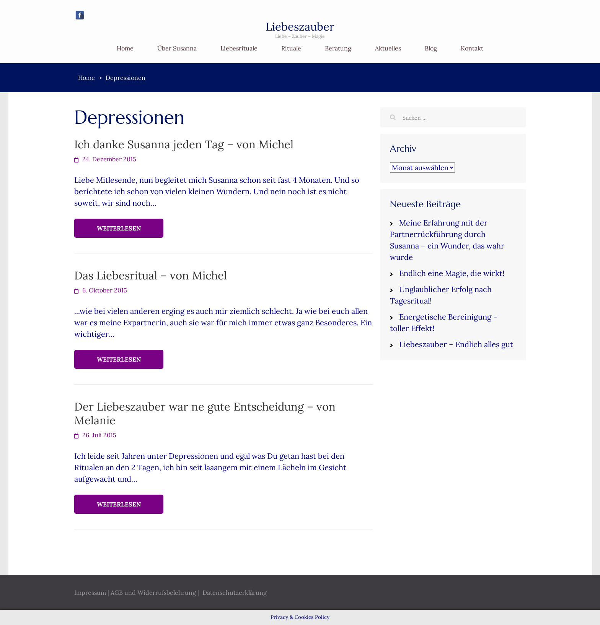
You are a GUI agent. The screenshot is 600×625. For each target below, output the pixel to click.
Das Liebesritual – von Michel (150, 275)
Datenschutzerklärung (234, 592)
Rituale (291, 48)
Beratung (338, 48)
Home (125, 48)
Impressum (90, 592)
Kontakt (472, 48)
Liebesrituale (239, 48)
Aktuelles (388, 48)
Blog (431, 48)
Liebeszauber (300, 26)
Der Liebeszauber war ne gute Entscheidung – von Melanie (205, 413)
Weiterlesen (119, 228)
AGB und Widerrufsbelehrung (153, 592)
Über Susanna (177, 48)
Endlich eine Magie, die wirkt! (451, 273)
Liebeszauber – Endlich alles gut (456, 344)
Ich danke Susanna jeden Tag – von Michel (183, 144)
